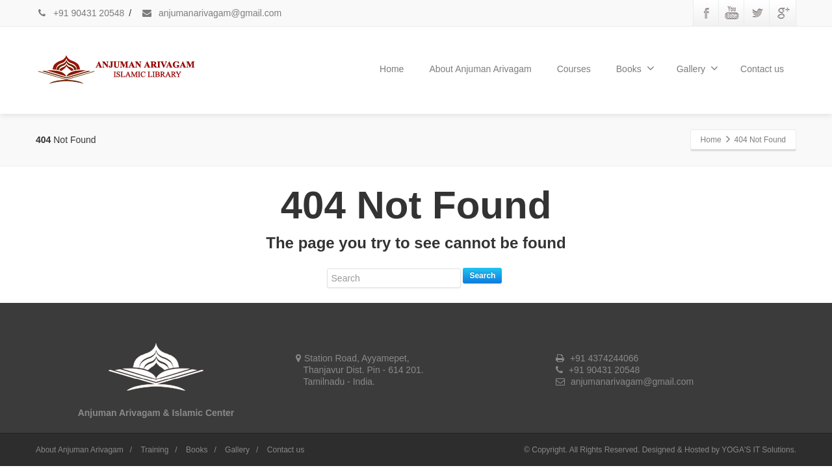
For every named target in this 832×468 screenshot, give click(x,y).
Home (392, 69)
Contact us (762, 69)
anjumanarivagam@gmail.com (211, 13)
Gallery (697, 68)
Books (635, 68)
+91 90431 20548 (80, 13)
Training (154, 449)
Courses (574, 69)
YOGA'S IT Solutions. (759, 449)
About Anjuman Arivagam (480, 69)
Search (482, 275)
